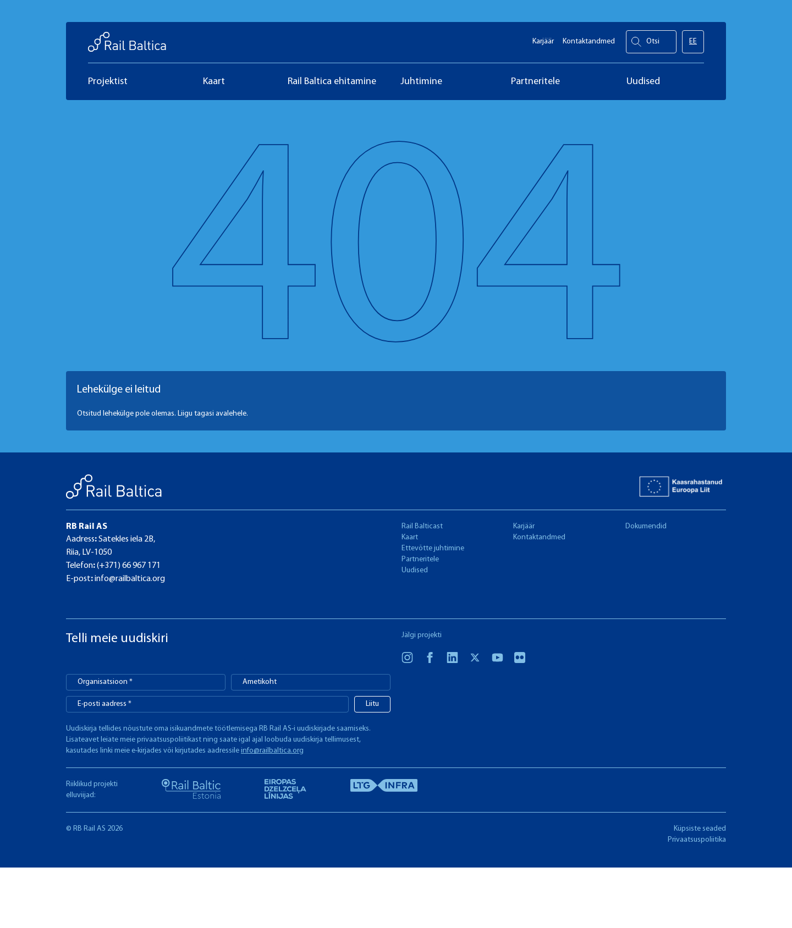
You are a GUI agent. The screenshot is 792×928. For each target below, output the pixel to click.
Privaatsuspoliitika (697, 840)
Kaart (410, 537)
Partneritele (420, 559)
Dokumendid (646, 526)
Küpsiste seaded (700, 829)
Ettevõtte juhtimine (433, 548)
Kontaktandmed (589, 39)
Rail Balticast (422, 526)
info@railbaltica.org (129, 579)
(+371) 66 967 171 (128, 565)
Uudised (415, 570)
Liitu (372, 704)
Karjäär (543, 39)
